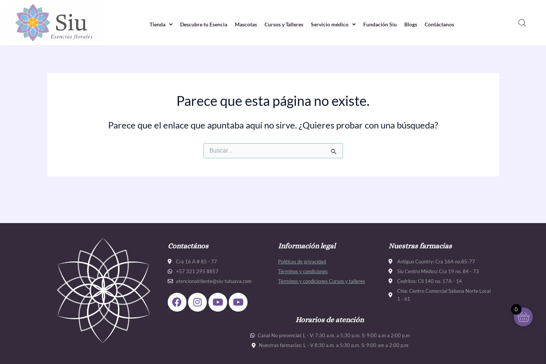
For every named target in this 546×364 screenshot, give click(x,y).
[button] (150, 24)
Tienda (150, 24)
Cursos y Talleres (283, 24)
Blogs (418, 24)
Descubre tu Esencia (196, 24)
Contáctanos (449, 24)
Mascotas (241, 24)
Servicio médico (336, 24)
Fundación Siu (385, 24)
